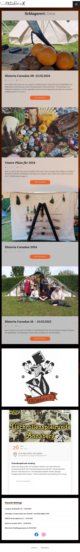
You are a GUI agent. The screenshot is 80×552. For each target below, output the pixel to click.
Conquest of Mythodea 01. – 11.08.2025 (18, 509)
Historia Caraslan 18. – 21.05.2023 (28, 321)
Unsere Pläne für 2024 (20, 163)
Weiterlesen (40, 97)
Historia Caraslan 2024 (21, 247)
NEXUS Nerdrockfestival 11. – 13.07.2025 (19, 518)
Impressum (45, 548)
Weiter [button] (56, 377)
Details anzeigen (23, 481)
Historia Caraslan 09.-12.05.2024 (27, 76)
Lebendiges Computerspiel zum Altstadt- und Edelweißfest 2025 (27, 514)
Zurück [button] (23, 377)
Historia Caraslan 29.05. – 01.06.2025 (18, 523)
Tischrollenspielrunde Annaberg (23, 463)
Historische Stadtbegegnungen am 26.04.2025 (20, 528)
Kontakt (34, 548)
